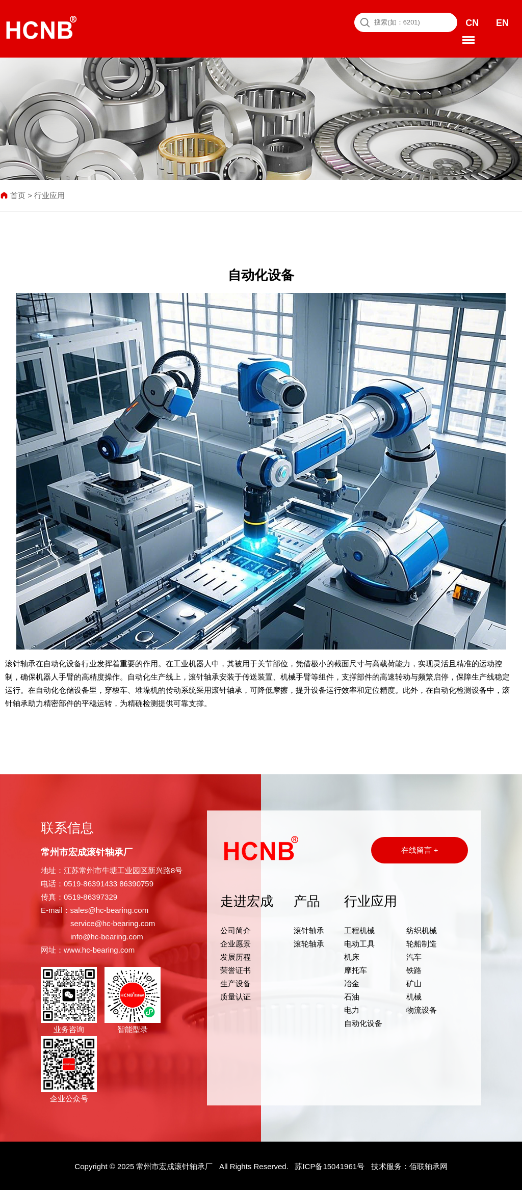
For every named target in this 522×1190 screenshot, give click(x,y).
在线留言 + (419, 848)
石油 (351, 995)
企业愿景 (235, 942)
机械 (414, 995)
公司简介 (235, 929)
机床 (351, 955)
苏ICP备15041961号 (329, 1165)
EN (501, 22)
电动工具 (359, 942)
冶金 (351, 982)
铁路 (414, 968)
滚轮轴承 (309, 942)
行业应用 (49, 194)
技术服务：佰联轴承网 (409, 1165)
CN (472, 22)
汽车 (414, 955)
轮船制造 (421, 942)
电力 (351, 1008)
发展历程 (235, 955)
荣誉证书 (235, 968)
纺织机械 (421, 929)
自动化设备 (363, 1021)
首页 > (17, 194)
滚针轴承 (309, 929)
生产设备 (235, 982)
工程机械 (359, 929)
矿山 (414, 982)
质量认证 (235, 995)
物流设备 (421, 1008)
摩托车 (355, 968)
